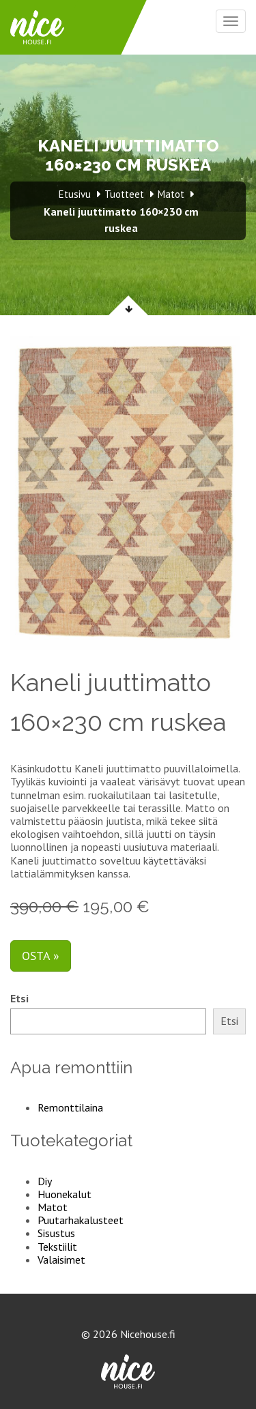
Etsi (19, 998)
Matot (53, 1207)
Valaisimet (61, 1259)
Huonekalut (64, 1194)
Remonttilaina (70, 1107)
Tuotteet (124, 194)
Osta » (40, 955)
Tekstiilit (57, 1246)
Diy (45, 1181)
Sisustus (56, 1233)
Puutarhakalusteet (81, 1220)
